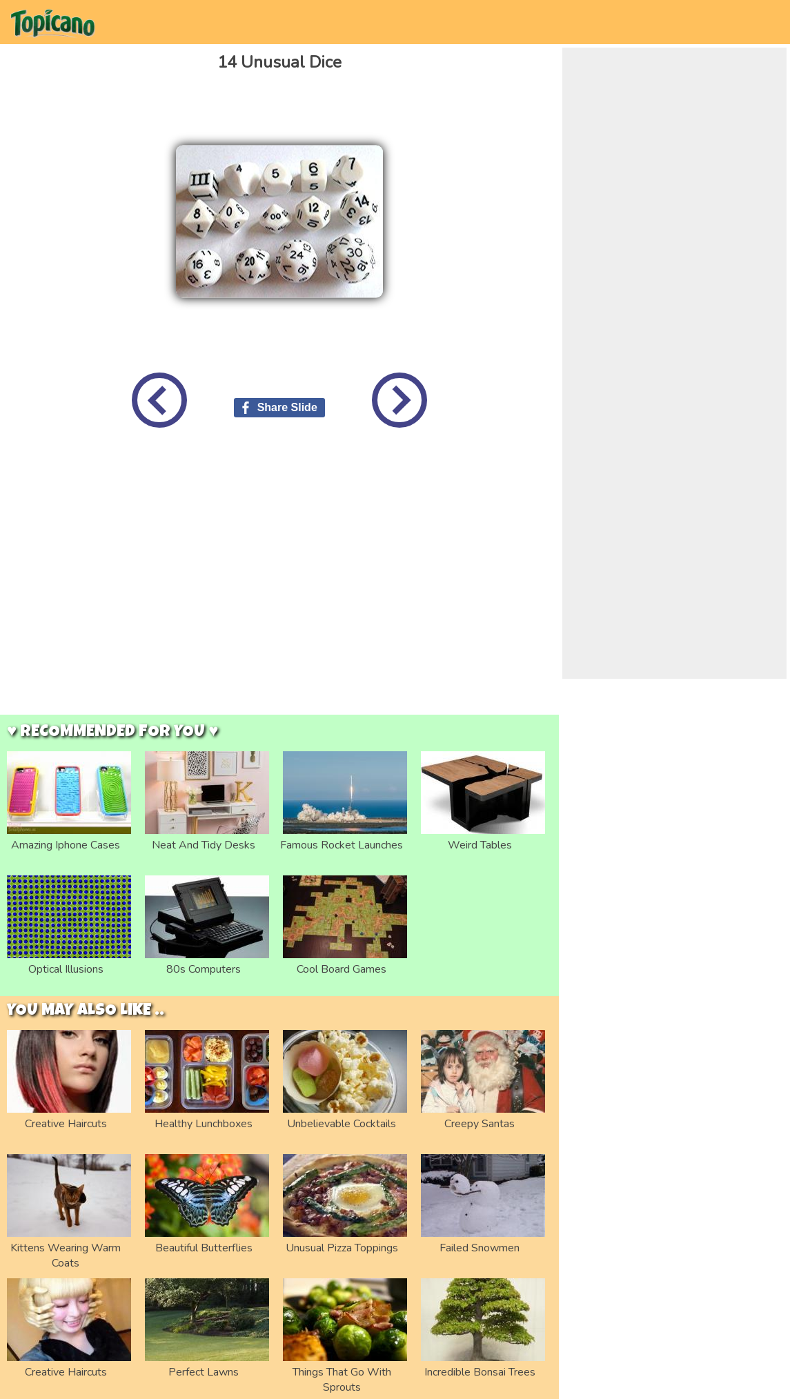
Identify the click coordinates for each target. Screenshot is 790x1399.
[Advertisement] (129, 582)
